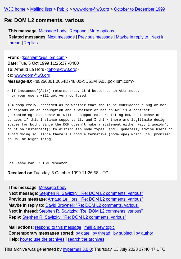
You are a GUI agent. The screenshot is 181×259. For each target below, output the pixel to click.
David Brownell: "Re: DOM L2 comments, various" (92, 205)
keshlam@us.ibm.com (44, 57)
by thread (101, 233)
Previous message (95, 37)
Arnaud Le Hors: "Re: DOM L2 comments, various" (95, 199)
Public (63, 9)
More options (102, 31)
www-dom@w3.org (91, 9)
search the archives (86, 239)
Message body (52, 31)
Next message (61, 37)
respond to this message (58, 227)
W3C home (14, 9)
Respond (78, 31)
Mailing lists (41, 9)
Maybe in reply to (132, 37)
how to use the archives (42, 239)
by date (82, 233)
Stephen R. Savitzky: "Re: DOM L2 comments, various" (91, 193)
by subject (122, 233)
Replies (31, 43)
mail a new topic (99, 227)
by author (144, 233)
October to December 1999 (139, 9)
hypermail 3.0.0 (77, 249)
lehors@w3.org (62, 69)
